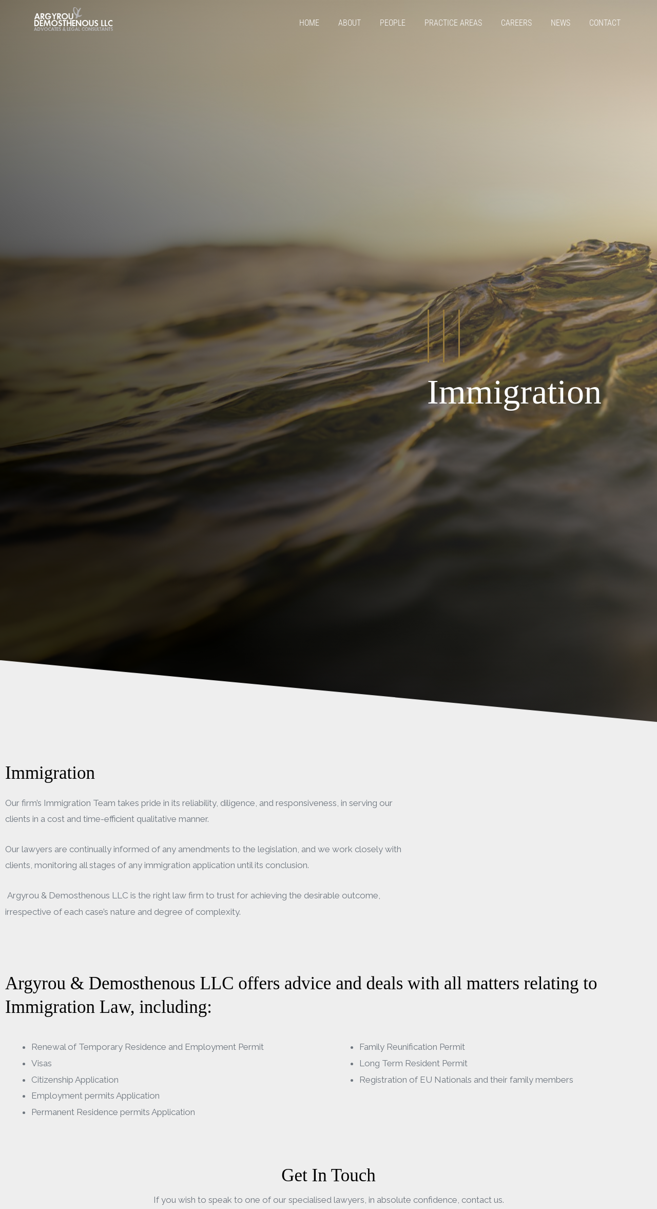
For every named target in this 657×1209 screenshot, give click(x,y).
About (349, 23)
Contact (605, 23)
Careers (516, 23)
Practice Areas (453, 23)
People (392, 23)
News (560, 23)
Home (309, 23)
